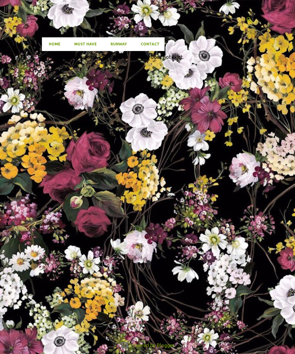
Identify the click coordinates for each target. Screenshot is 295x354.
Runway (117, 44)
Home (53, 44)
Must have (83, 44)
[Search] (249, 19)
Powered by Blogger (147, 345)
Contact (148, 44)
